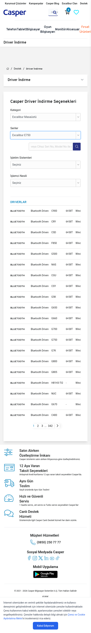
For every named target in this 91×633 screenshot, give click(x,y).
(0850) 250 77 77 (45, 542)
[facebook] (29, 558)
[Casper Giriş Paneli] (85, 12)
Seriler (14, 128)
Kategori (15, 110)
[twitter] (40, 558)
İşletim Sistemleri (21, 157)
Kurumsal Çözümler (15, 3)
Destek (84, 3)
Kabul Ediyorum (45, 625)
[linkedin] (46, 558)
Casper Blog (52, 3)
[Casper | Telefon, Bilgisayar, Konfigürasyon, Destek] (20, 13)
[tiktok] (58, 558)
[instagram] (35, 558)
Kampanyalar (36, 3)
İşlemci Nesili (18, 176)
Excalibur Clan (69, 3)
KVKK (45, 596)
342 (50, 426)
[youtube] (52, 558)
